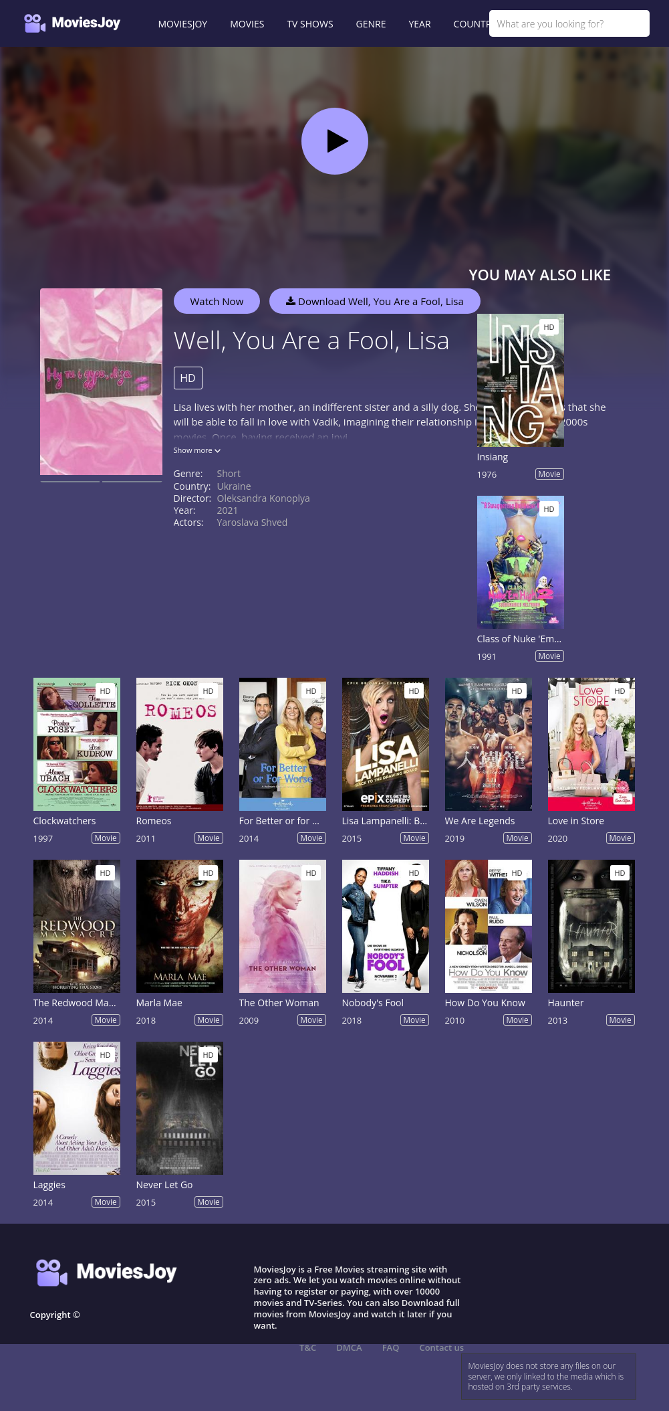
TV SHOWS (310, 23)
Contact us (441, 1347)
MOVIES (247, 23)
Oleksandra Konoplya (263, 498)
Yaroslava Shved (252, 522)
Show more (197, 450)
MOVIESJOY (183, 23)
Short (229, 473)
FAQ (391, 1347)
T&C (307, 1347)
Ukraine (234, 486)
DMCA (349, 1347)
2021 (228, 510)
